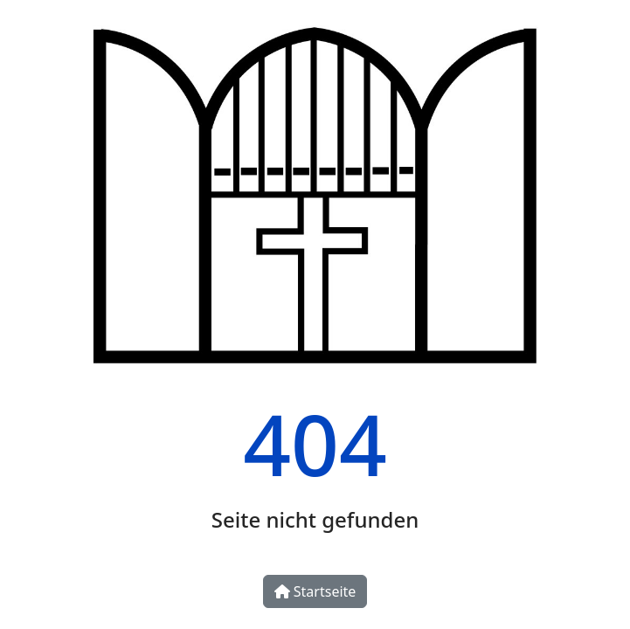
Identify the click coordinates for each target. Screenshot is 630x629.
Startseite (315, 591)
